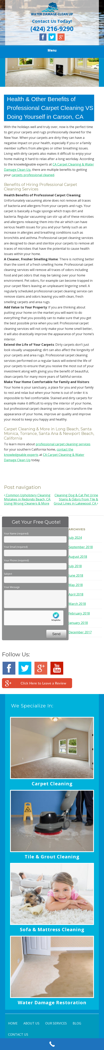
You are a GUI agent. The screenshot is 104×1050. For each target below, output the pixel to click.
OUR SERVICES (56, 1023)
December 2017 (80, 632)
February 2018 (79, 613)
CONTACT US (18, 1034)
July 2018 (75, 566)
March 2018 (77, 604)
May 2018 (76, 585)
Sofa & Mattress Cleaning (52, 929)
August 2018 (78, 556)
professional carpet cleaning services (63, 444)
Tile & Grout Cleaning (52, 856)
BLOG (77, 1023)
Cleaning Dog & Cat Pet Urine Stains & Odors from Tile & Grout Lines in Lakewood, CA (76, 499)
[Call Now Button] (52, 1044)
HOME (13, 1023)
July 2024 (75, 537)
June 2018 (76, 575)
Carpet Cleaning (52, 783)
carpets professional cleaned (33, 175)
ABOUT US (31, 1023)
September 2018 (81, 547)
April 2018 (76, 594)
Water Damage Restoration (52, 1002)
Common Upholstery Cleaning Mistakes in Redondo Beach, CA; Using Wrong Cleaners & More (27, 499)
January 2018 (78, 623)
